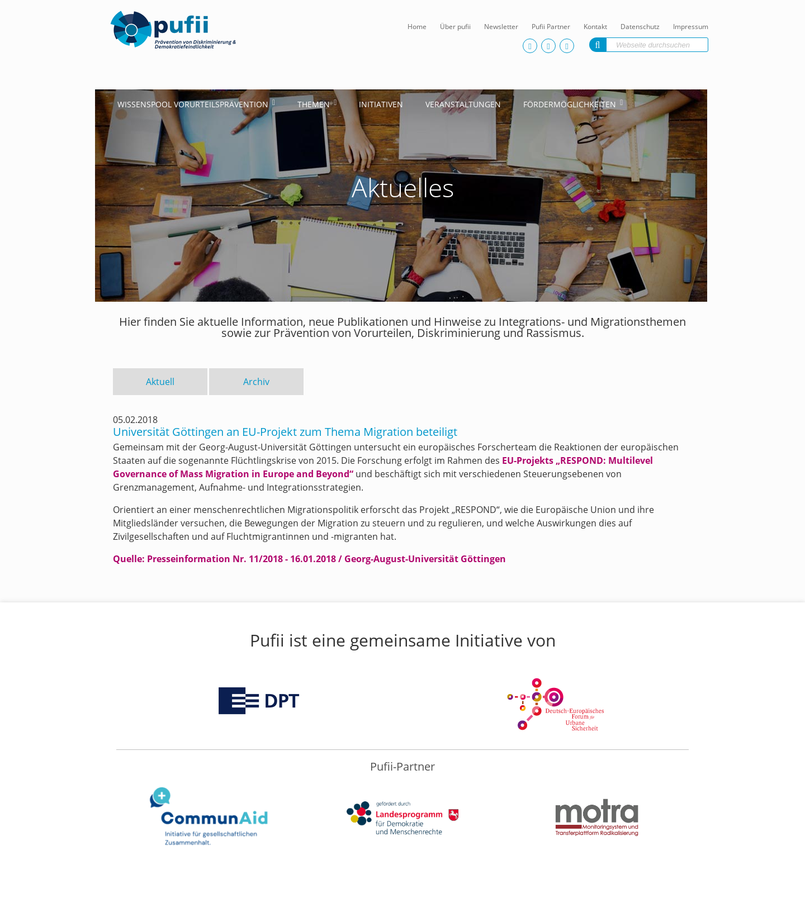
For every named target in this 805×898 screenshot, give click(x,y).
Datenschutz (640, 26)
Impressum (690, 26)
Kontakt (595, 26)
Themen (313, 104)
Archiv (256, 382)
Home (417, 26)
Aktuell (160, 382)
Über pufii (455, 26)
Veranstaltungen (463, 104)
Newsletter (501, 26)
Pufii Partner (551, 26)
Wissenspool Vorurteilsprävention (192, 104)
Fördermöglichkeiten (569, 104)
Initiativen (381, 104)
